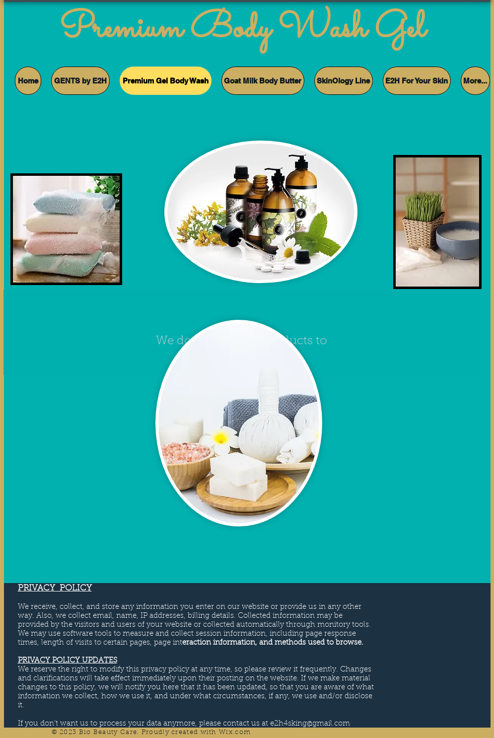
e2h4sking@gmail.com (310, 724)
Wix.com (235, 732)
